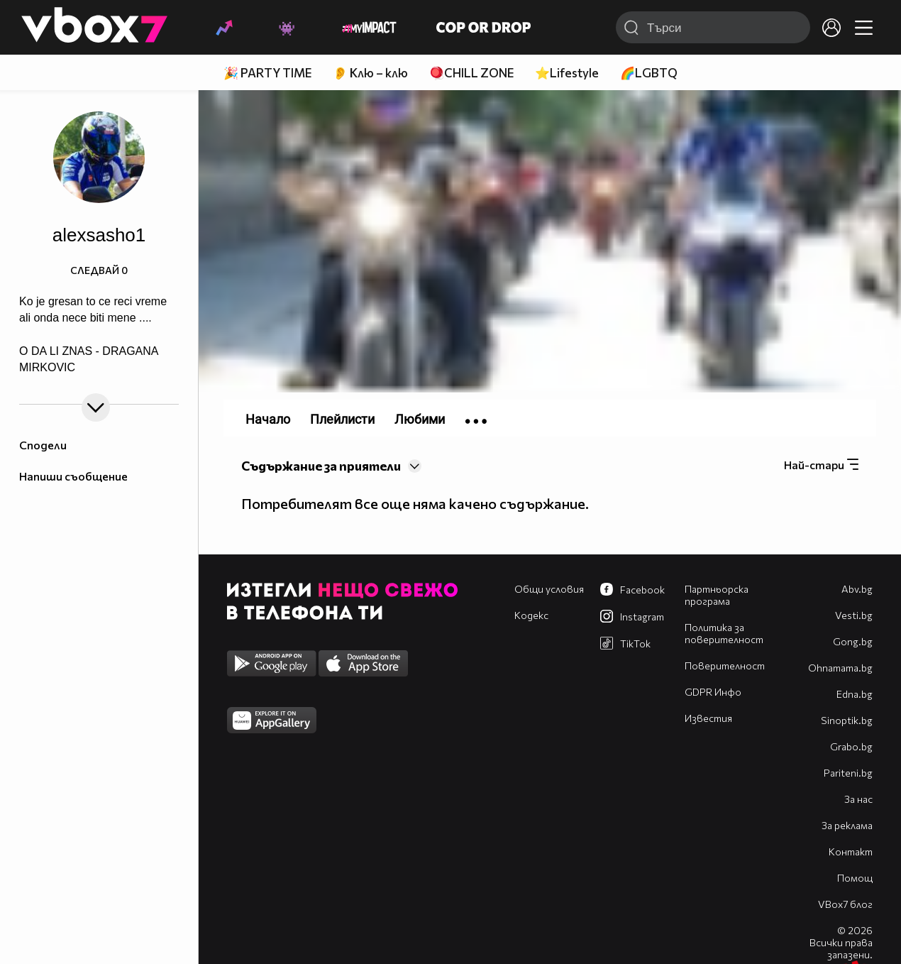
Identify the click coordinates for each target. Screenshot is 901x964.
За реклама (847, 825)
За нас (858, 799)
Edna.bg (854, 694)
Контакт (851, 851)
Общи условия (549, 589)
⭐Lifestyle (567, 72)
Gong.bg (853, 641)
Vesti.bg (854, 615)
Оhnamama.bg (840, 668)
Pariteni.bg (848, 773)
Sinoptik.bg (847, 720)
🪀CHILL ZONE (471, 72)
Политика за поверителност (724, 633)
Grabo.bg (851, 746)
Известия (708, 718)
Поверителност (725, 665)
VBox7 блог (845, 904)
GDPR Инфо (713, 692)
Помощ (855, 878)
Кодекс (531, 615)
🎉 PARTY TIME (267, 72)
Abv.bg (857, 589)
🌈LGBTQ (649, 72)
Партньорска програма (716, 595)
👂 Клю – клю (370, 72)
